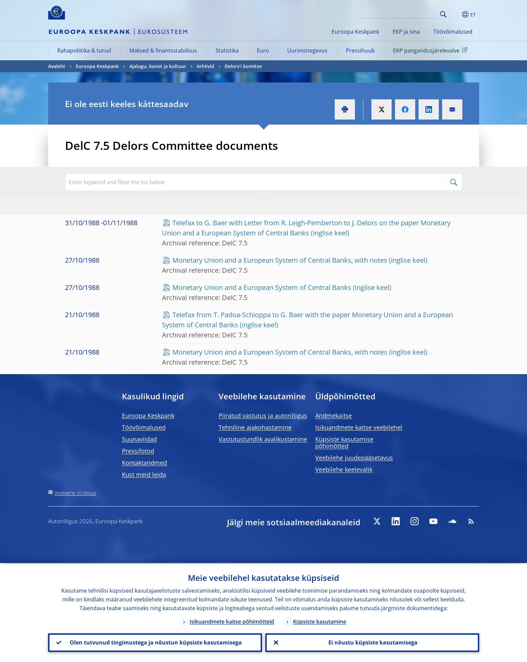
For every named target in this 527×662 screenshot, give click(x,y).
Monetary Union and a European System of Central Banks (261, 287)
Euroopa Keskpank (355, 31)
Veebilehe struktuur (75, 493)
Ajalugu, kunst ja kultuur (157, 66)
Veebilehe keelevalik (343, 469)
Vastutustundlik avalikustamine (263, 439)
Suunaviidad (139, 439)
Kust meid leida (144, 474)
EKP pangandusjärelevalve (431, 50)
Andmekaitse (333, 415)
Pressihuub (360, 50)
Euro (263, 50)
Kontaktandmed (144, 463)
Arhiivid (205, 66)
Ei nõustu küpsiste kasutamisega (372, 642)
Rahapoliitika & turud (84, 50)
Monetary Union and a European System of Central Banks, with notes (279, 260)
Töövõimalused (452, 31)
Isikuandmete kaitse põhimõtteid (232, 620)
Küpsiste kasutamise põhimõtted (344, 442)
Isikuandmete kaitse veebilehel (358, 427)
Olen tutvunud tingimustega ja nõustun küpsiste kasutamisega (155, 642)
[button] (455, 14)
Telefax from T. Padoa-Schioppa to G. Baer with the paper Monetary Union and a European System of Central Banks (307, 319)
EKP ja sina (406, 31)
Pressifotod (138, 451)
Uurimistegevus (307, 50)
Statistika (227, 50)
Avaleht (56, 66)
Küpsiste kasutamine (319, 620)
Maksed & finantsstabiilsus (163, 50)
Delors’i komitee (243, 66)
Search (443, 14)
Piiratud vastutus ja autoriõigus (263, 415)
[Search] (404, 13)
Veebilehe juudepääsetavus (354, 458)
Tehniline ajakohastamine (255, 427)
